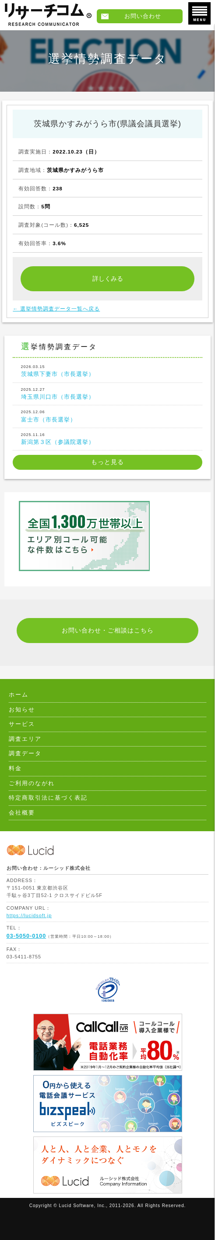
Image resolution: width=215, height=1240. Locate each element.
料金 (15, 768)
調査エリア (25, 739)
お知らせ (22, 710)
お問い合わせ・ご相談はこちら (108, 630)
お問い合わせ (142, 16)
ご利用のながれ (32, 783)
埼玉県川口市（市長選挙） (107, 393)
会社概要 (22, 813)
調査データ (25, 753)
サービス (22, 724)
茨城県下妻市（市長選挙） (107, 370)
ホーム (18, 695)
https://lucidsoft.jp (29, 915)
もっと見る (107, 462)
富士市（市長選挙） (107, 415)
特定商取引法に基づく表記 (48, 798)
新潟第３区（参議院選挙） (107, 438)
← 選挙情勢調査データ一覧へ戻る (56, 308)
